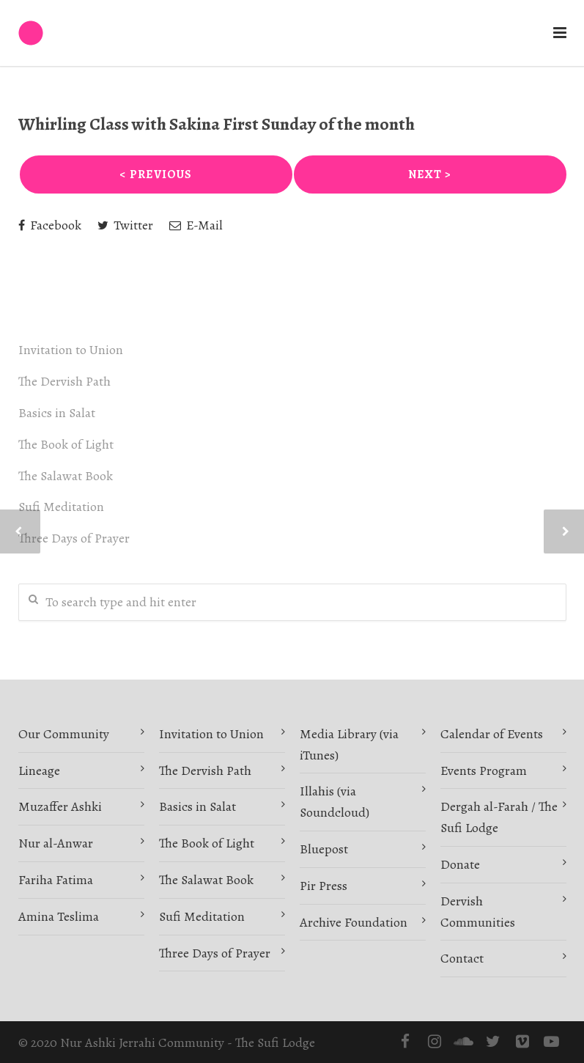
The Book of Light (66, 444)
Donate (460, 864)
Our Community (63, 734)
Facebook (49, 225)
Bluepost (324, 849)
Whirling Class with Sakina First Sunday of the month (216, 124)
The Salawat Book (65, 476)
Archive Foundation (353, 922)
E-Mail (196, 225)
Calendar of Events (491, 734)
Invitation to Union (70, 349)
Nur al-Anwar (55, 843)
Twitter (125, 225)
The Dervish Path (64, 381)
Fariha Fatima (55, 880)
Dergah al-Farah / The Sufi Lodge (499, 817)
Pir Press (323, 885)
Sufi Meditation (61, 506)
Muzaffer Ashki (60, 806)
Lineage (39, 770)
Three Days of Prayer (74, 538)
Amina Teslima (58, 916)
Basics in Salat (56, 413)
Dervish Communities (477, 911)
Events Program (483, 770)
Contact (462, 958)
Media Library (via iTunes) (349, 744)
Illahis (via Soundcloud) (334, 801)
